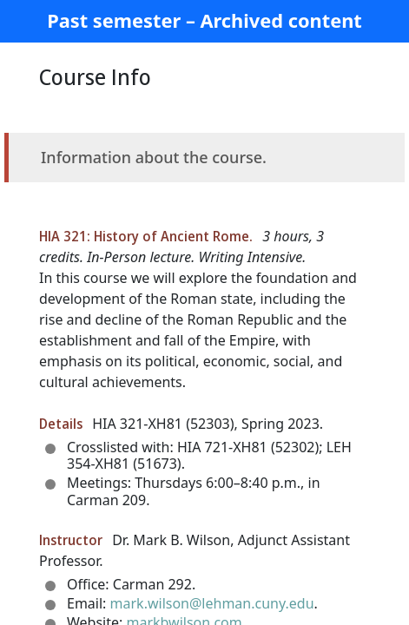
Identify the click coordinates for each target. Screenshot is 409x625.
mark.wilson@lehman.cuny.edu (212, 603)
